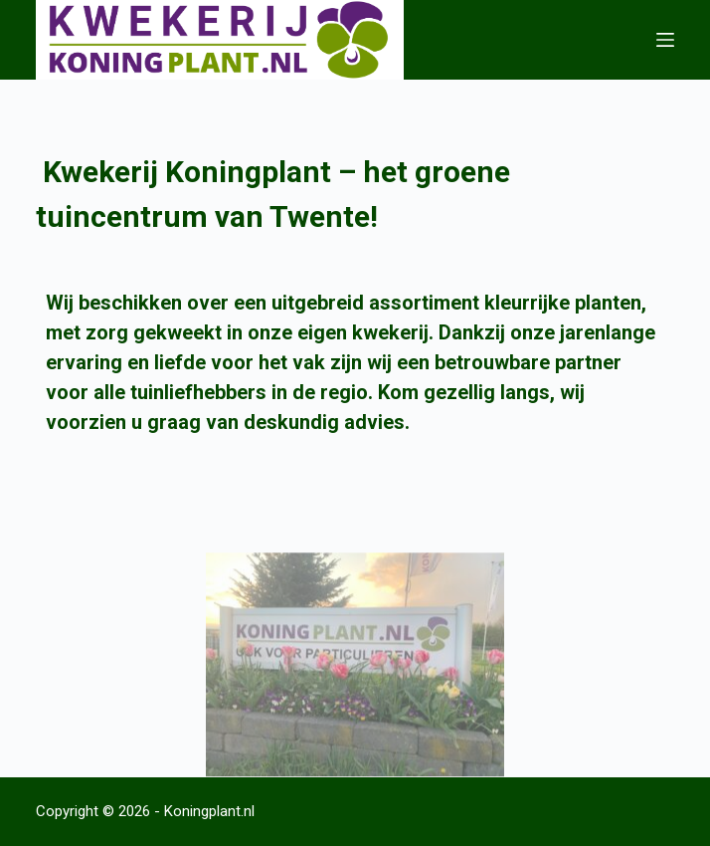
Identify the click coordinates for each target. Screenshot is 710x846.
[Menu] (665, 40)
